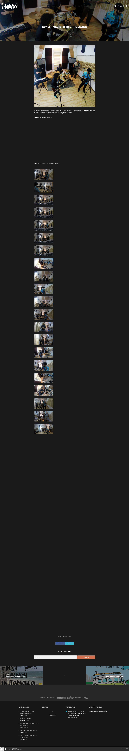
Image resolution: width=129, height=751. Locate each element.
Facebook (52, 715)
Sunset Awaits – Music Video (107, 675)
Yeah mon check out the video (21, 675)
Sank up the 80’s (25, 718)
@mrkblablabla (72, 717)
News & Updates (64, 23)
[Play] (1, 748)
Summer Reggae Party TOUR (29, 730)
